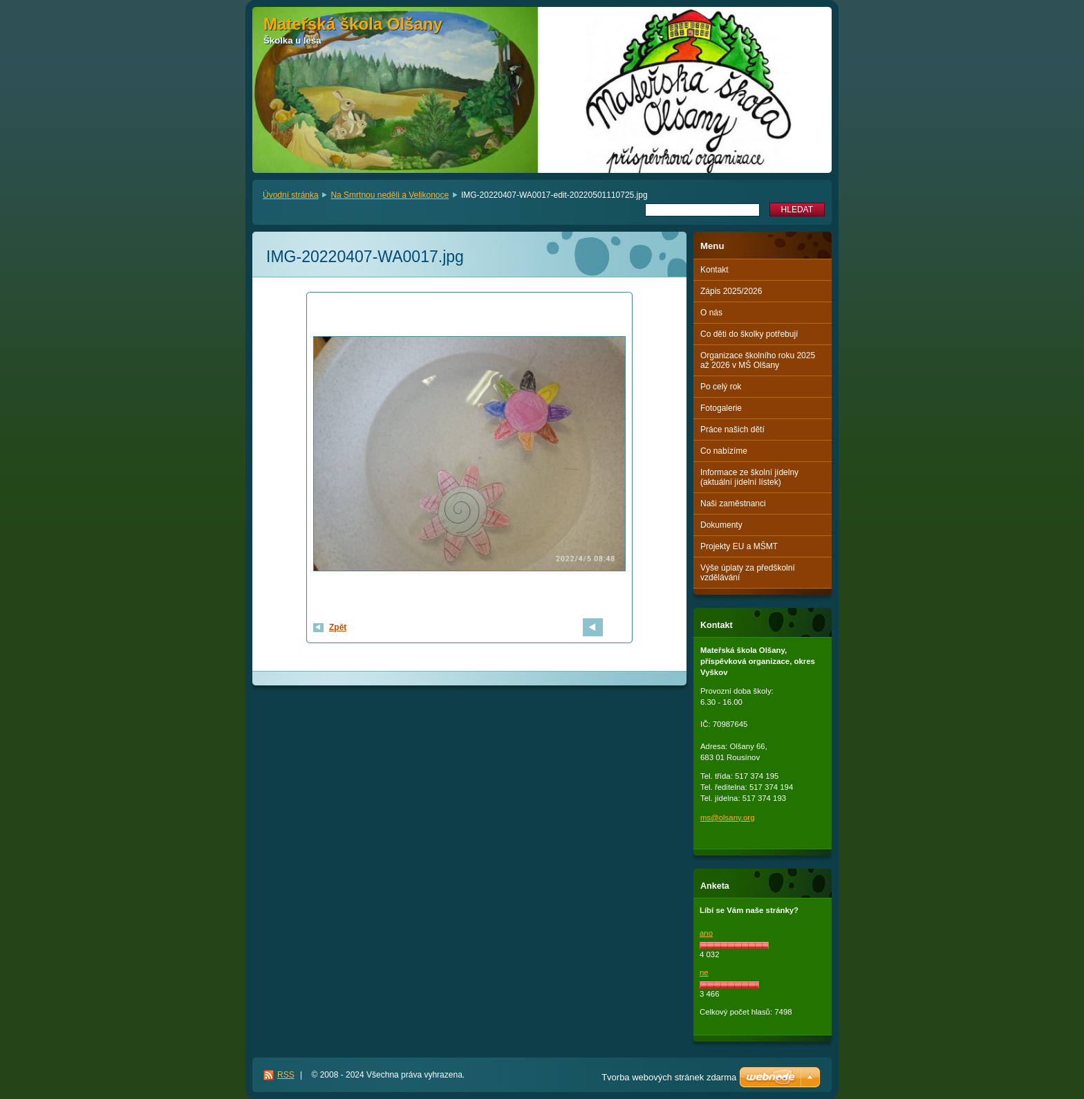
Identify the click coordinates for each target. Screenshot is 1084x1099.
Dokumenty (721, 525)
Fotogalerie (721, 408)
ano (706, 933)
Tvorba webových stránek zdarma (668, 1077)
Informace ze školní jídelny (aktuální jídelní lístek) (749, 477)
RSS (286, 1075)
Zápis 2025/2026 (731, 291)
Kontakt (714, 270)
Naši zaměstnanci (733, 503)
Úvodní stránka (291, 195)
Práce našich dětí (732, 429)
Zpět (337, 627)
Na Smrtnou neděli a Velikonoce (389, 195)
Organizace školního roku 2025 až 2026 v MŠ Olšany (757, 360)
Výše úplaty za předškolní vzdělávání (747, 572)
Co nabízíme (723, 451)
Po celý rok (720, 386)
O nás (711, 312)
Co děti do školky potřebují (749, 334)
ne (704, 972)
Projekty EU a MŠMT (739, 546)
